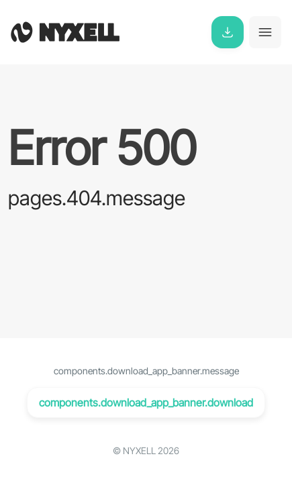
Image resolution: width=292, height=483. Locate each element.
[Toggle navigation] (265, 32)
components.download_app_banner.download (146, 402)
